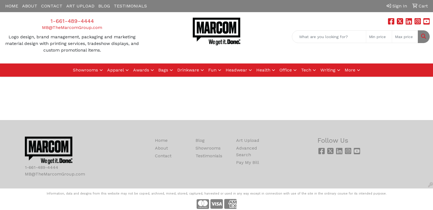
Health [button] (263, 70)
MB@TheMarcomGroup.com (72, 27)
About (161, 148)
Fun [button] (212, 70)
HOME (11, 6)
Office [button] (285, 70)
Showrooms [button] (85, 70)
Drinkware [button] (188, 70)
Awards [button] (141, 70)
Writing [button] (328, 70)
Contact (163, 155)
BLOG (104, 6)
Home (161, 140)
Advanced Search (246, 151)
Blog (200, 140)
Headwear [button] (236, 70)
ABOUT (29, 6)
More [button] (350, 70)
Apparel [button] (115, 70)
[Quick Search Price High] (405, 36)
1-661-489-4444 (72, 21)
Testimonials (209, 155)
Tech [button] (306, 70)
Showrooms (208, 148)
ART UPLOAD (80, 6)
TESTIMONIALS (130, 6)
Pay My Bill (247, 162)
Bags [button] (163, 70)
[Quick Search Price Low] (379, 36)
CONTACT (51, 6)
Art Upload (247, 140)
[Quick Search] (329, 36)
